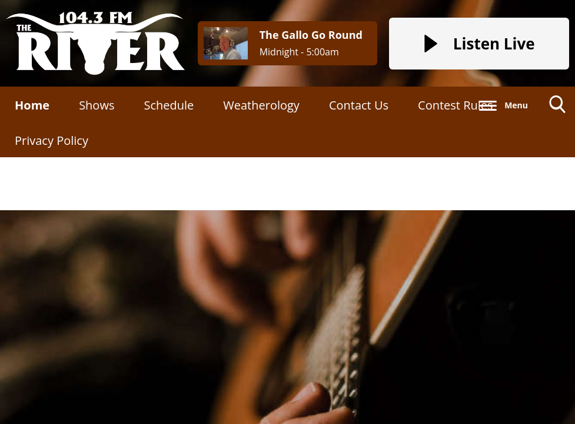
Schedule (169, 105)
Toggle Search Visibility (557, 108)
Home (32, 105)
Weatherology (261, 105)
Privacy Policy (51, 140)
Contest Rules (455, 105)
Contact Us (358, 105)
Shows (96, 105)
